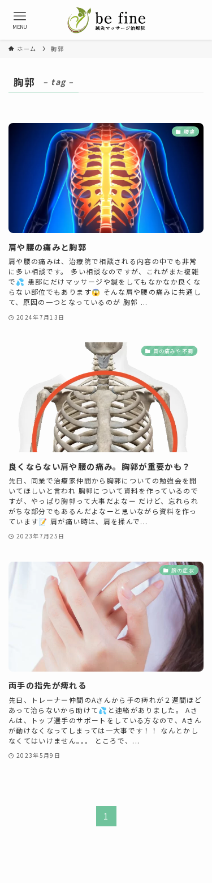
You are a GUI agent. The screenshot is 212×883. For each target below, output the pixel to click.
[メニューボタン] (20, 20)
